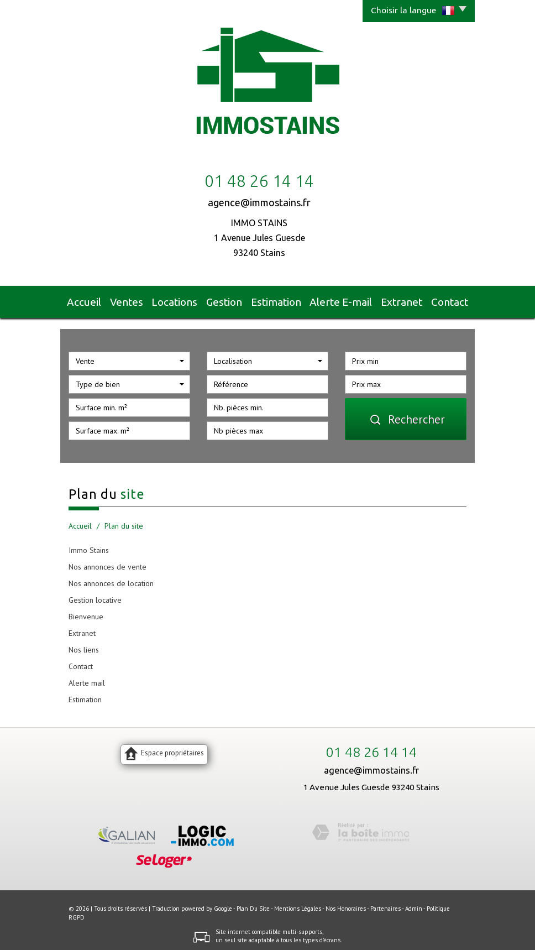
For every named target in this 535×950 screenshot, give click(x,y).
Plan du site (253, 905)
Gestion (231, 299)
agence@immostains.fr (259, 202)
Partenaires (385, 905)
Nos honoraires (346, 905)
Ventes (135, 299)
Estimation (282, 299)
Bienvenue (86, 612)
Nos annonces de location (111, 579)
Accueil (90, 299)
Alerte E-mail (340, 299)
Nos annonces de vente (107, 562)
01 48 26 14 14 (371, 747)
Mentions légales (297, 905)
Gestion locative (95, 596)
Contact (443, 299)
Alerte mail (87, 678)
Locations (182, 299)
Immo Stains (89, 546)
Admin (413, 905)
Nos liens (84, 645)
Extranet (396, 299)
